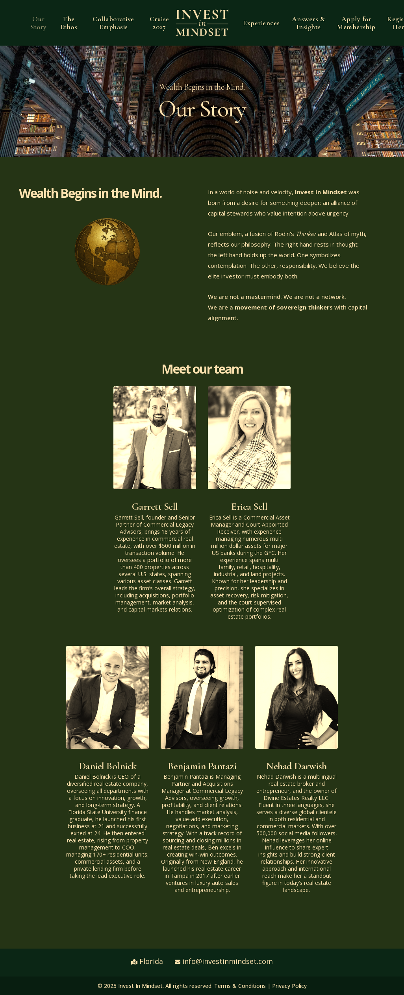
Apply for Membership (356, 23)
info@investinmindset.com (227, 961)
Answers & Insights (309, 23)
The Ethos (69, 23)
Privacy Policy (289, 985)
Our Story (38, 23)
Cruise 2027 (159, 23)
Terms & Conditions (240, 985)
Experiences (261, 22)
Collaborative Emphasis (113, 23)
